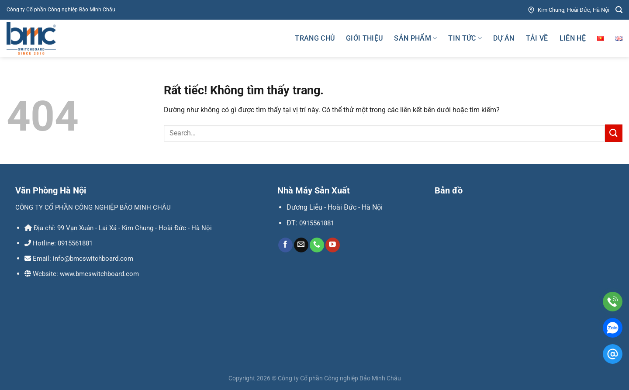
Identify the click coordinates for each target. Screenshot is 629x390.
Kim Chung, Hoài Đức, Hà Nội (568, 10)
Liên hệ (573, 38)
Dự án (504, 38)
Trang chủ (315, 38)
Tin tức (465, 38)
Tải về (537, 38)
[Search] (618, 9)
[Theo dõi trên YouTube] (332, 245)
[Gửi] (613, 133)
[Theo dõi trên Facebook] (285, 245)
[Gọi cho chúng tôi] (317, 245)
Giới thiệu (364, 38)
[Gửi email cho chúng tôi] (301, 245)
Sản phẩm (415, 38)
